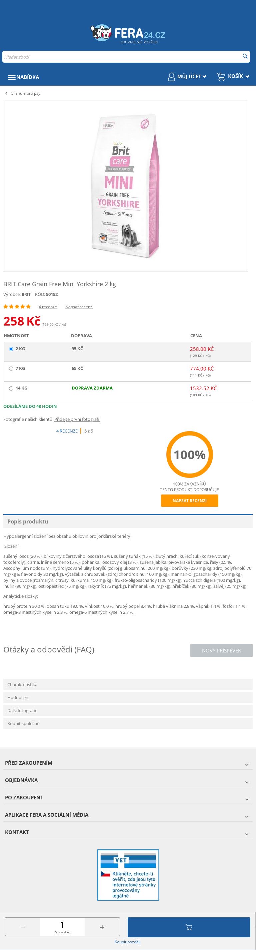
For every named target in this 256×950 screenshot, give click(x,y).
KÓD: (40, 294)
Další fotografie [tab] (22, 710)
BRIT (26, 294)
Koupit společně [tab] (23, 723)
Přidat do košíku (189, 927)
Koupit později (128, 942)
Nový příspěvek (221, 650)
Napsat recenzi (79, 307)
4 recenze (48, 307)
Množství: (62, 932)
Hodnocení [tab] (18, 697)
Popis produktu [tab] (27, 521)
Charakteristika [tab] (22, 684)
